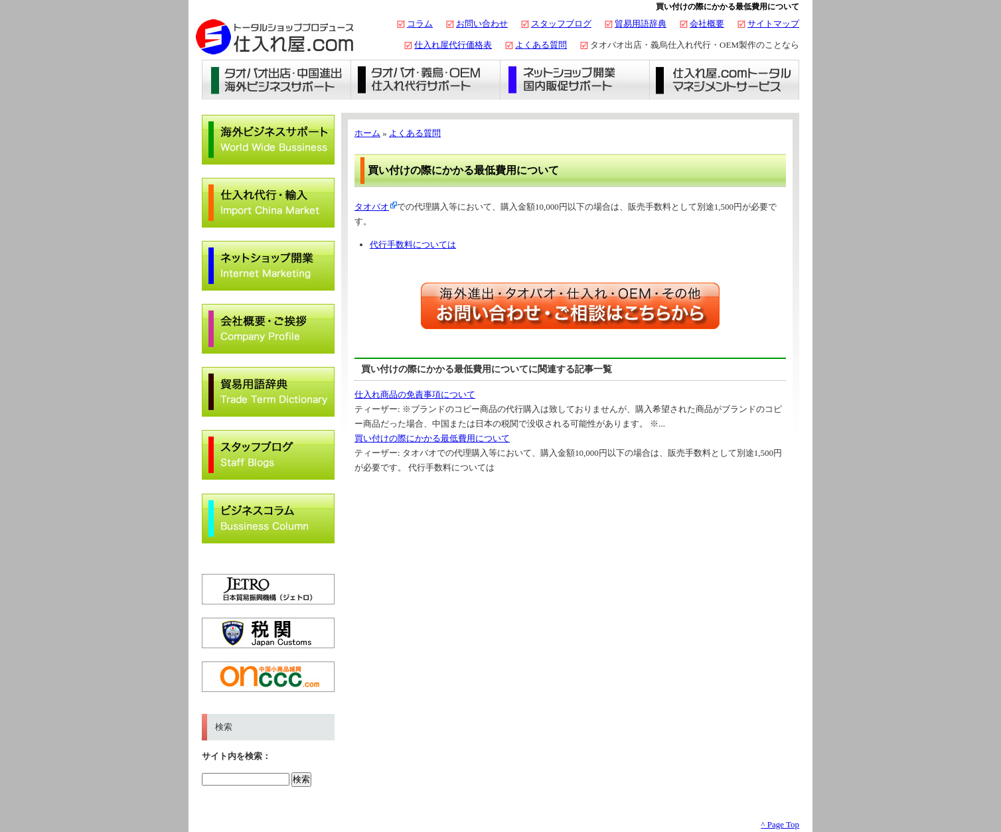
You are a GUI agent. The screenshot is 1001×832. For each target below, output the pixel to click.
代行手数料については (413, 244)
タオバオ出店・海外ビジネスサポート (276, 80)
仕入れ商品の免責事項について (414, 394)
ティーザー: (378, 409)
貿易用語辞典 (640, 24)
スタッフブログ (561, 24)
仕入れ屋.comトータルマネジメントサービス (724, 80)
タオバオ (371, 207)
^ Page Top (780, 824)
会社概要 (707, 24)
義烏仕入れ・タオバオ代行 (426, 80)
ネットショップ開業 (575, 80)
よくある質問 (541, 45)
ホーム (367, 133)
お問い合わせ (482, 24)
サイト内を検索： (236, 756)
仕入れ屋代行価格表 (453, 45)
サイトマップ (773, 24)
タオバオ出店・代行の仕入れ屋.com (275, 36)
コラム (420, 24)
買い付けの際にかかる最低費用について (432, 438)
